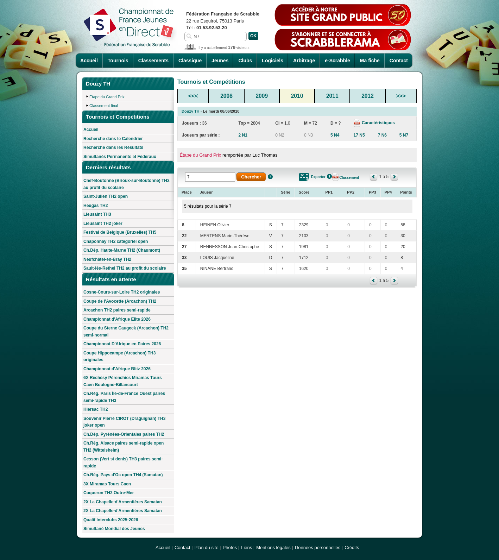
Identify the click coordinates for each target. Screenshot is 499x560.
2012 (367, 96)
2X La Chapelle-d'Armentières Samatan (122, 501)
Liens (246, 547)
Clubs (245, 60)
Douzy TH (191, 111)
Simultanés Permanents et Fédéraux (119, 156)
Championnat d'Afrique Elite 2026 (117, 319)
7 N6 (382, 135)
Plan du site (207, 547)
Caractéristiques (378, 122)
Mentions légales (273, 547)
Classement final (103, 105)
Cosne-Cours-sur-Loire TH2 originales (121, 292)
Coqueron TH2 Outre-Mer (108, 492)
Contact (399, 60)
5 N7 (403, 135)
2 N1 (242, 135)
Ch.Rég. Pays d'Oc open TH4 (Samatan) (123, 474)
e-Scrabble (337, 60)
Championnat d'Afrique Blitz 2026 (117, 368)
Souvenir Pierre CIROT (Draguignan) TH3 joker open (124, 422)
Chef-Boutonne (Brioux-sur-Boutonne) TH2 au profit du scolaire (126, 184)
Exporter (318, 177)
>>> (401, 96)
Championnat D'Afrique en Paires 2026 (122, 343)
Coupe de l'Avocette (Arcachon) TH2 (119, 301)
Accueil (89, 60)
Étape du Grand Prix (107, 97)
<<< (193, 96)
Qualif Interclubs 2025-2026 (110, 519)
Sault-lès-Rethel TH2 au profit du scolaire (124, 268)
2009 (261, 96)
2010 (297, 96)
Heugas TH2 (95, 205)
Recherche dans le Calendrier (113, 138)
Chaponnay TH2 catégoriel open (115, 241)
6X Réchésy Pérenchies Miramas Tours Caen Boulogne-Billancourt (122, 381)
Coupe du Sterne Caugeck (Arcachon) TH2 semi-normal (126, 332)
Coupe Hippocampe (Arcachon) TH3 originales (119, 357)
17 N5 (359, 135)
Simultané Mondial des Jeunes (114, 528)
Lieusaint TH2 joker (102, 223)
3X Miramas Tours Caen (107, 484)
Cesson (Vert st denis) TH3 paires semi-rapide (123, 462)
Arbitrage (304, 60)
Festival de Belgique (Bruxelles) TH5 (119, 232)
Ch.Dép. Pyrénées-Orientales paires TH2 (123, 434)
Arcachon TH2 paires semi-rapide (117, 310)
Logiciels (272, 60)
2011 (332, 96)
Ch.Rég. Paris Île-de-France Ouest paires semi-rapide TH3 (124, 397)
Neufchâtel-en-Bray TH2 (107, 259)
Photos (230, 547)
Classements (153, 60)
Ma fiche (370, 60)
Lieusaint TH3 (97, 214)
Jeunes (219, 60)
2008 (226, 96)
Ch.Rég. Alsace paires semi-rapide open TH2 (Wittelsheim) (123, 447)
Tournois (118, 60)
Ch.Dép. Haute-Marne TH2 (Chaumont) (121, 250)
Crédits (352, 547)
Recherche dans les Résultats (113, 147)
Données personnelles (317, 547)
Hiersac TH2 (95, 409)
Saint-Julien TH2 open (105, 196)
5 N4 (334, 135)
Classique (190, 60)
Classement (349, 178)
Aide (270, 177)
